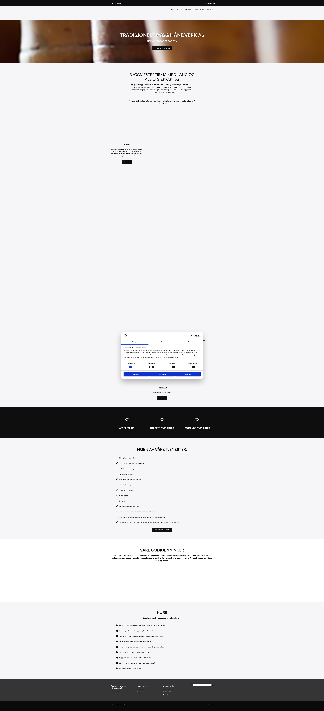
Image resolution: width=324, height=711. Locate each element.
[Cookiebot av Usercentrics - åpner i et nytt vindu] (193, 336)
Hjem (172, 10)
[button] (162, 48)
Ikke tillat (136, 374)
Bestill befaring (117, 3)
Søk (191, 685)
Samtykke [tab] (135, 342)
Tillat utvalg (162, 374)
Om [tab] (189, 342)
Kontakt (210, 10)
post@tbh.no (141, 692)
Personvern (210, 704)
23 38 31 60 (211, 4)
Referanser (199, 10)
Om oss (179, 10)
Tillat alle (188, 374)
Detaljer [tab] (162, 342)
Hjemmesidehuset (120, 704)
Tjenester (188, 10)
